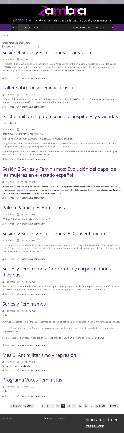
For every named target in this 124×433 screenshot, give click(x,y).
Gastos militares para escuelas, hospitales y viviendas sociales (60, 117)
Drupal (61, 415)
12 (80, 403)
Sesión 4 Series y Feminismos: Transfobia (46, 50)
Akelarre (73, 26)
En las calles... (60, 26)
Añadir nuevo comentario (33, 75)
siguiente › (101, 403)
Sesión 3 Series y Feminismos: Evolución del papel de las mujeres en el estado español (59, 169)
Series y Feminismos (24, 301)
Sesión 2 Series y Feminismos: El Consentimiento (54, 231)
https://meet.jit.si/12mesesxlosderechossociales (93, 96)
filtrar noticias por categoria (16, 40)
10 (68, 403)
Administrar (8, 415)
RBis (82, 26)
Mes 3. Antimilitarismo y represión (39, 352)
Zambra (20, 20)
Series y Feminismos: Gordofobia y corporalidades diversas (56, 269)
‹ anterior (28, 403)
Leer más (9, 75)
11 (74, 403)
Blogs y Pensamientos (97, 26)
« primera (16, 403)
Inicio (19, 26)
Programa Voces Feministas (32, 377)
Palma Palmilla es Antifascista (34, 205)
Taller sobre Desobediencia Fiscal (38, 85)
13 (86, 403)
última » (113, 403)
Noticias (28, 26)
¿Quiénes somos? (43, 26)
